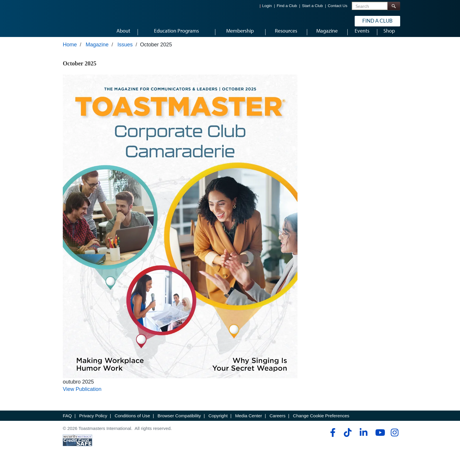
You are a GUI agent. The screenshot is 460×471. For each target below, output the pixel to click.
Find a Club (287, 6)
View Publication (82, 396)
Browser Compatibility (179, 423)
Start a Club (312, 6)
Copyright (217, 423)
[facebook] (332, 440)
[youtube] (378, 440)
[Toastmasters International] (79, 21)
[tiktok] (347, 440)
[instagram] (394, 440)
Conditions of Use (132, 423)
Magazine (97, 52)
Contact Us (337, 6)
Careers (277, 423)
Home (70, 52)
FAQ (67, 423)
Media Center (248, 423)
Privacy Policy (93, 423)
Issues (125, 52)
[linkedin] (363, 440)
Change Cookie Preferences (321, 423)
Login (267, 6)
